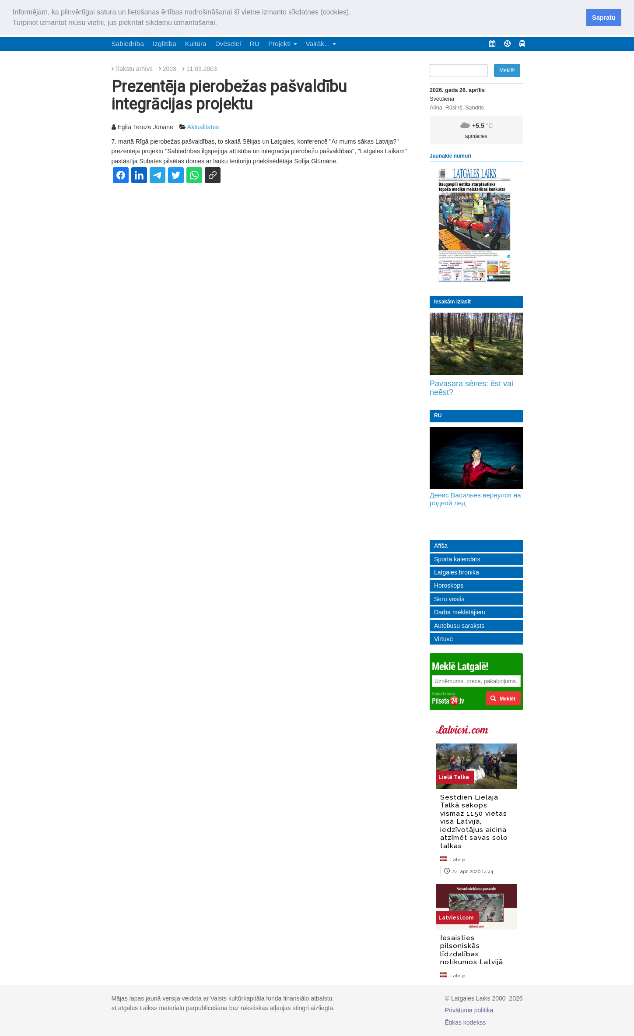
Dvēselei (228, 43)
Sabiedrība (128, 43)
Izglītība (164, 43)
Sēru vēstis (449, 599)
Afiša (441, 545)
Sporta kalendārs (457, 559)
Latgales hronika (456, 572)
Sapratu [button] (604, 17)
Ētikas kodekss (465, 1022)
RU (254, 43)
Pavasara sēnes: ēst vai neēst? (471, 388)
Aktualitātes (203, 126)
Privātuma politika (469, 1010)
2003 (169, 68)
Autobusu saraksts (459, 625)
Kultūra (196, 43)
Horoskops (448, 585)
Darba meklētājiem (459, 612)
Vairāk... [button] (321, 43)
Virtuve (443, 638)
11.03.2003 (201, 68)
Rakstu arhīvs (134, 68)
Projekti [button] (282, 43)
